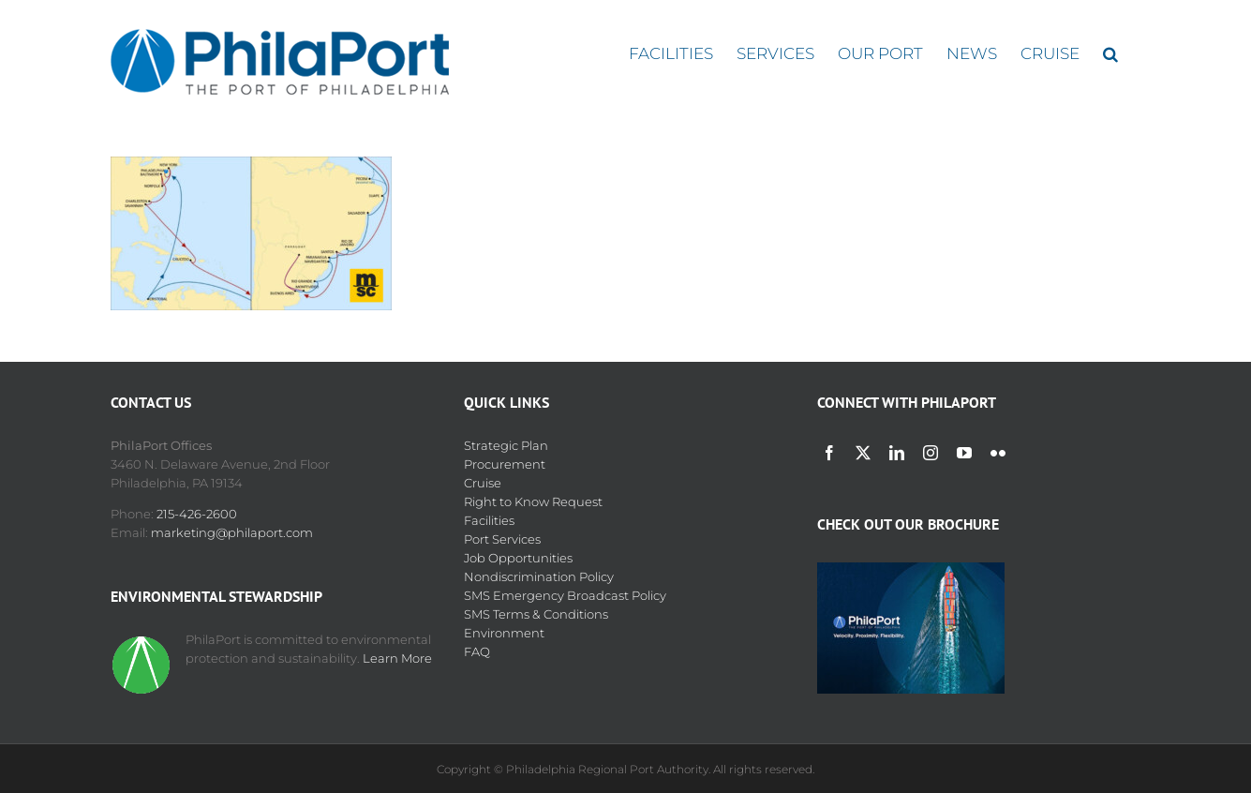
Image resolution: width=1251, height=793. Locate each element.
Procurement (504, 463)
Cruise (482, 482)
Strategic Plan (506, 445)
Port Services (502, 538)
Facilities (489, 520)
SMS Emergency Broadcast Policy (565, 595)
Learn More (397, 658)
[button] (1110, 54)
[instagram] (930, 452)
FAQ (477, 651)
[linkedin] (896, 452)
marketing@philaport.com (232, 532)
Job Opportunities (518, 557)
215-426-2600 (196, 513)
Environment (504, 632)
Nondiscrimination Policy (539, 576)
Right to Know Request (533, 501)
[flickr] (997, 452)
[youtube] (964, 452)
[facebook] (829, 452)
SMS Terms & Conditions (536, 613)
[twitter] (863, 452)
